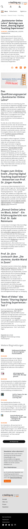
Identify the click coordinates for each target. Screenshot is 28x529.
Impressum (5, 519)
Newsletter (5, 507)
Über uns (5, 502)
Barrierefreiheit (6, 517)
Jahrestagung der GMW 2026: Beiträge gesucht (19, 374)
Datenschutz (6, 522)
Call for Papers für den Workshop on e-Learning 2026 (19, 395)
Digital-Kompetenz (6, 202)
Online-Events (13, 11)
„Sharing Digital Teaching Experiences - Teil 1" (12, 310)
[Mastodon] (6, 525)
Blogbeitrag (14, 239)
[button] (3, 12)
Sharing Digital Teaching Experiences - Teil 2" (11, 148)
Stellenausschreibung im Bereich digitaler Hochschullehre (19, 351)
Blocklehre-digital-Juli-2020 (12, 232)
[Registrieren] (19, 6)
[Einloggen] (11, 6)
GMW (2, 109)
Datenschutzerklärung (16, 477)
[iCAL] (15, 525)
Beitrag (23, 273)
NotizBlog (21, 15)
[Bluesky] (9, 525)
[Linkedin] (3, 525)
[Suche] (2, 6)
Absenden (7, 481)
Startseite (3, 15)
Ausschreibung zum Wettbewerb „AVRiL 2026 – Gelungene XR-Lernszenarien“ (18, 418)
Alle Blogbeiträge (14, 441)
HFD (20, 105)
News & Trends (12, 15)
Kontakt (4, 499)
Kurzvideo (17, 318)
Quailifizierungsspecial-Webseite (14, 134)
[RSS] (12, 525)
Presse (4, 504)
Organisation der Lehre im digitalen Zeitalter (13, 200)
